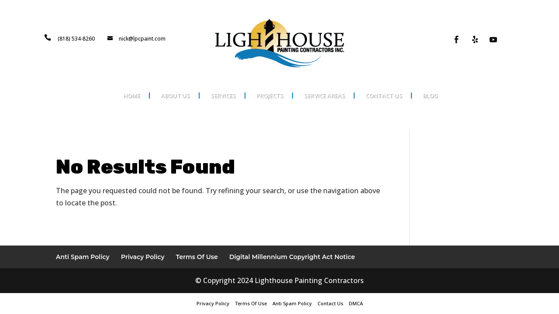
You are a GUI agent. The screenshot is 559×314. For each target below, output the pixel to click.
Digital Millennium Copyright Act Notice (292, 257)
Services (223, 95)
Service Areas (324, 95)
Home (131, 95)
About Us (175, 95)
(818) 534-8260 (76, 38)
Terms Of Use (197, 257)
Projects (269, 95)
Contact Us (384, 95)
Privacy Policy (143, 257)
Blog (430, 95)
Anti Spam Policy (83, 257)
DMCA (356, 303)
